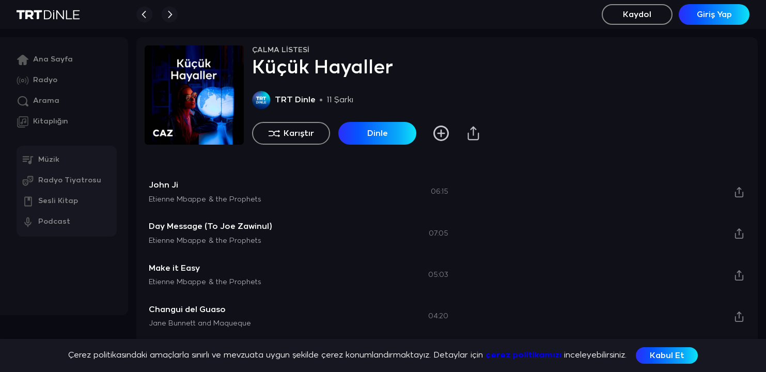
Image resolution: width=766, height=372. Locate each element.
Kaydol (637, 14)
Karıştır (291, 133)
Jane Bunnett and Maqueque (200, 324)
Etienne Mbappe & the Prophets (205, 200)
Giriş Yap (714, 14)
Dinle (377, 133)
